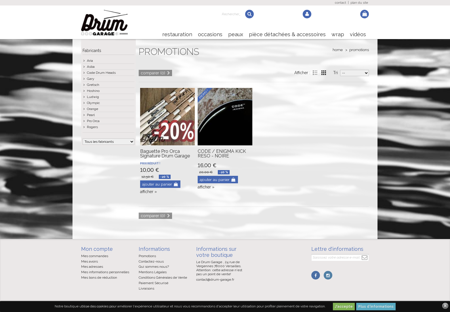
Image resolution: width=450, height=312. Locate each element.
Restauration (177, 34)
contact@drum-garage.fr (215, 280)
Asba (91, 67)
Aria (90, 61)
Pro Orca (93, 121)
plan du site (359, 3)
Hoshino (93, 91)
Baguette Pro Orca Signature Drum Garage (165, 154)
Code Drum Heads (101, 73)
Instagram (327, 275)
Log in (307, 14)
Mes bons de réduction (99, 278)
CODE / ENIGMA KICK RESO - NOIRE (222, 154)
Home (338, 50)
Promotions (147, 256)
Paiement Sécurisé (153, 283)
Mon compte (97, 249)
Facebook (315, 275)
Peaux (235, 34)
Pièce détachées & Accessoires (287, 34)
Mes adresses (92, 267)
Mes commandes (94, 256)
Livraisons (146, 288)
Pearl (91, 115)
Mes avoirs (89, 261)
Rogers (92, 127)
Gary (90, 79)
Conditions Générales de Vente (163, 278)
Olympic (93, 103)
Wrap (337, 34)
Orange (92, 109)
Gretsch (93, 85)
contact (340, 3)
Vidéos (358, 34)
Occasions (210, 34)
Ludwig (93, 97)
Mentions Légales (153, 272)
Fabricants (92, 50)
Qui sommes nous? (154, 267)
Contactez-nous (151, 261)
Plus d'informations (376, 307)
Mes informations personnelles (105, 272)
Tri (335, 72)
